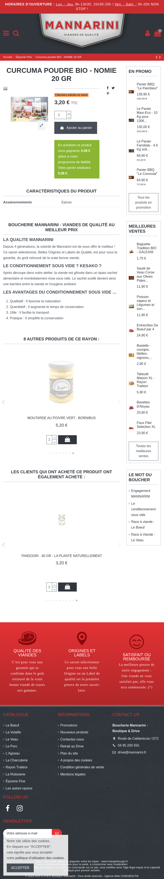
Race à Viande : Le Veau (143, 537)
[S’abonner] (57, 833)
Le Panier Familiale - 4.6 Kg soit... (147, 145)
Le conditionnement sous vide (143, 509)
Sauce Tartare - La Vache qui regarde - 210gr (61, 556)
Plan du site (69, 753)
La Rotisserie (15, 774)
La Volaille (13, 732)
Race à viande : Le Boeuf (143, 524)
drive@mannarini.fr (132, 752)
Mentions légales (73, 774)
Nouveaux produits (74, 732)
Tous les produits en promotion (143, 202)
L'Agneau (13, 753)
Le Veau (12, 739)
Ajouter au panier (76, 128)
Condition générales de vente (82, 767)
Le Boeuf (12, 725)
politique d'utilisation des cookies (39, 858)
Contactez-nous (72, 739)
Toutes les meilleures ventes (143, 451)
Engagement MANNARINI (140, 493)
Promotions (68, 725)
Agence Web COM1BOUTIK (121, 876)
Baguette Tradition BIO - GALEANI (146, 248)
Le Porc (11, 746)
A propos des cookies (76, 760)
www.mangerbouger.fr (114, 861)
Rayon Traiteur (17, 767)
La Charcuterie (17, 760)
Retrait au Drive (72, 746)
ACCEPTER (20, 868)
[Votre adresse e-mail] (27, 833)
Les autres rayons (19, 788)
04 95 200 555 (128, 745)
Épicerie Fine (15, 781)
